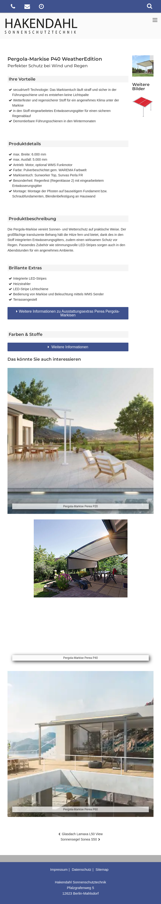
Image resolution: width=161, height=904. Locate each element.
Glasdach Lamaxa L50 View (82, 834)
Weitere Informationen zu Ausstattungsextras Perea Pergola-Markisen (69, 313)
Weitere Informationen (69, 347)
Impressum (58, 869)
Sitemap (102, 869)
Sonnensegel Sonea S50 (79, 839)
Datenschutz (81, 869)
